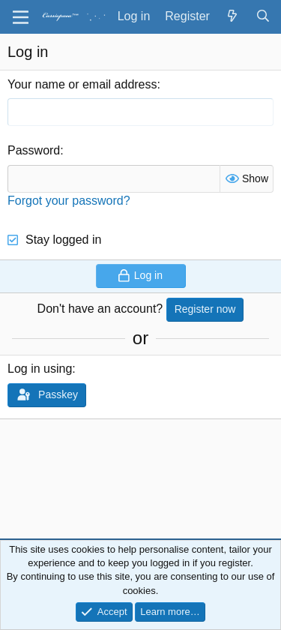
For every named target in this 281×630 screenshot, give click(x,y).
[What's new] (232, 16)
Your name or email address (82, 84)
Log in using (39, 368)
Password (33, 150)
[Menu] (20, 17)
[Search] (262, 16)
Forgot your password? (68, 200)
